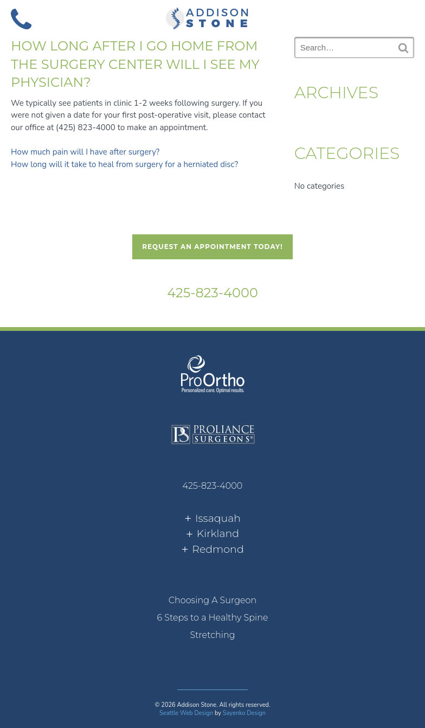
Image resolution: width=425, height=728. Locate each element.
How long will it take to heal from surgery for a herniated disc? (124, 164)
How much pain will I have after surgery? (85, 151)
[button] (404, 18)
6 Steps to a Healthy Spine (212, 617)
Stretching (212, 635)
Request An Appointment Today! (212, 246)
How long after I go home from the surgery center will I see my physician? (135, 64)
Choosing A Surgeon (213, 600)
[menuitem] (212, 600)
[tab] (212, 519)
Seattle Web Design (186, 713)
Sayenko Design (244, 713)
